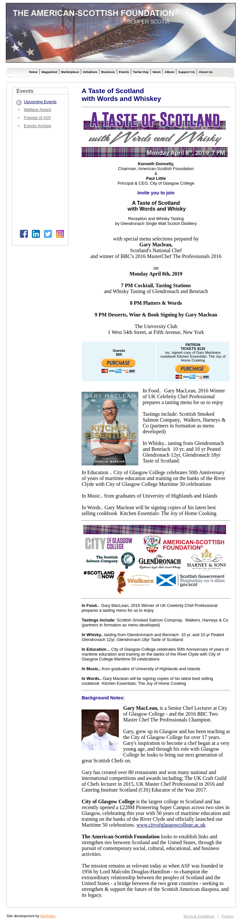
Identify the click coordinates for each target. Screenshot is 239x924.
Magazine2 (49, 72)
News (157, 72)
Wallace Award (37, 109)
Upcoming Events (40, 101)
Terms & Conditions (199, 916)
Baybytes (47, 916)
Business (108, 72)
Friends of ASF (37, 117)
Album (169, 72)
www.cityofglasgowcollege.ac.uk (171, 825)
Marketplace (70, 72)
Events (124, 72)
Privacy (227, 916)
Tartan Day (141, 72)
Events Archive (37, 125)
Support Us (186, 72)
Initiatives (90, 72)
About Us (206, 72)
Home (33, 72)
